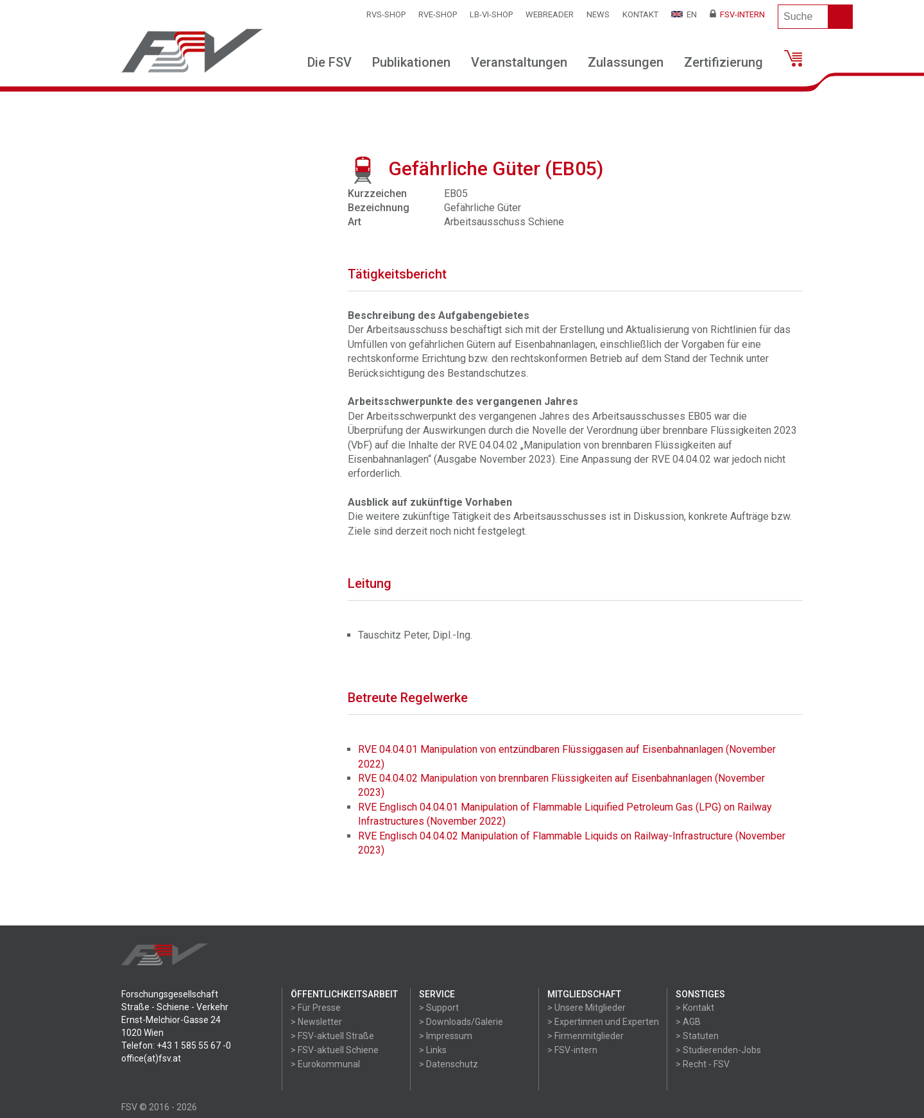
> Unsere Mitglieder (586, 1007)
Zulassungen (625, 62)
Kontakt (640, 14)
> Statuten (697, 1036)
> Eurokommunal (325, 1064)
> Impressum (445, 1036)
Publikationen (411, 62)
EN (684, 14)
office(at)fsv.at (151, 1058)
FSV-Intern (737, 14)
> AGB (688, 1022)
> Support (439, 1007)
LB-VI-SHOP (491, 14)
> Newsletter (316, 1022)
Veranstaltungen (519, 62)
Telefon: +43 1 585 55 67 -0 (176, 1045)
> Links (433, 1050)
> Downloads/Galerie (461, 1022)
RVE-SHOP (437, 14)
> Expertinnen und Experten (603, 1022)
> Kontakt (695, 1007)
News (598, 14)
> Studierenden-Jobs (718, 1050)
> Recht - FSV (703, 1064)
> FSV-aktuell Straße (332, 1036)
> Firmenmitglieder (585, 1036)
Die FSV (329, 62)
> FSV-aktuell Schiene (335, 1050)
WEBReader (550, 14)
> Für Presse (316, 1007)
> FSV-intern (572, 1050)
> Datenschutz (448, 1064)
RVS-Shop (386, 14)
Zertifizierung (723, 62)
